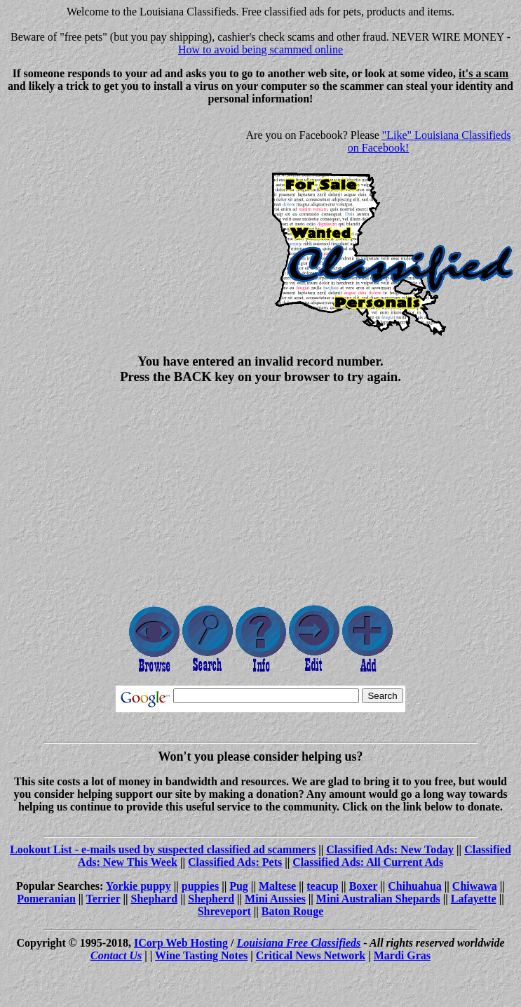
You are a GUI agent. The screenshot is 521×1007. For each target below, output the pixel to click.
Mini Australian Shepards (378, 899)
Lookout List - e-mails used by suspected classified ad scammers (163, 849)
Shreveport (224, 911)
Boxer (363, 886)
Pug (238, 886)
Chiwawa (474, 886)
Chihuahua (415, 886)
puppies (200, 886)
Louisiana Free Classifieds (298, 943)
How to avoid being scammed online (260, 49)
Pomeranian (46, 899)
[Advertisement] (123, 214)
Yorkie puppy (138, 886)
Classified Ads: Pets (235, 862)
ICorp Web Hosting (181, 943)
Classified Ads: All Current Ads (367, 862)
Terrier (103, 899)
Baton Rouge (292, 911)
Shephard (154, 899)
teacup (322, 886)
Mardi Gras (402, 955)
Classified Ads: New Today (390, 849)
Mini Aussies (275, 899)
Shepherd (211, 899)
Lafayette (473, 899)
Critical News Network (310, 955)
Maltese (277, 886)
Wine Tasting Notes (201, 955)
